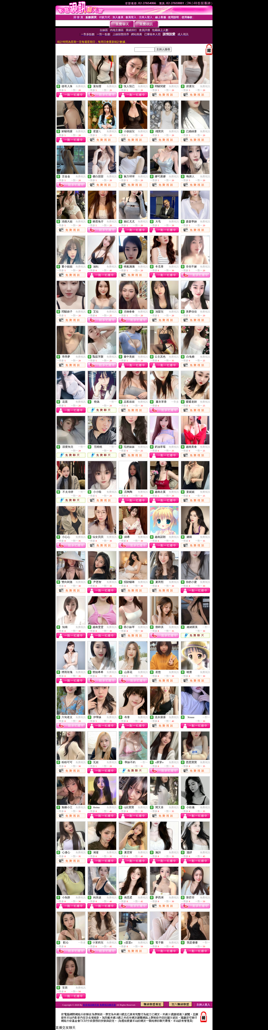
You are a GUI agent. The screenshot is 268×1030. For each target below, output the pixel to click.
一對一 (113, 401)
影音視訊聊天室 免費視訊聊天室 (99, 1005)
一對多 (175, 401)
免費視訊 (81, 86)
